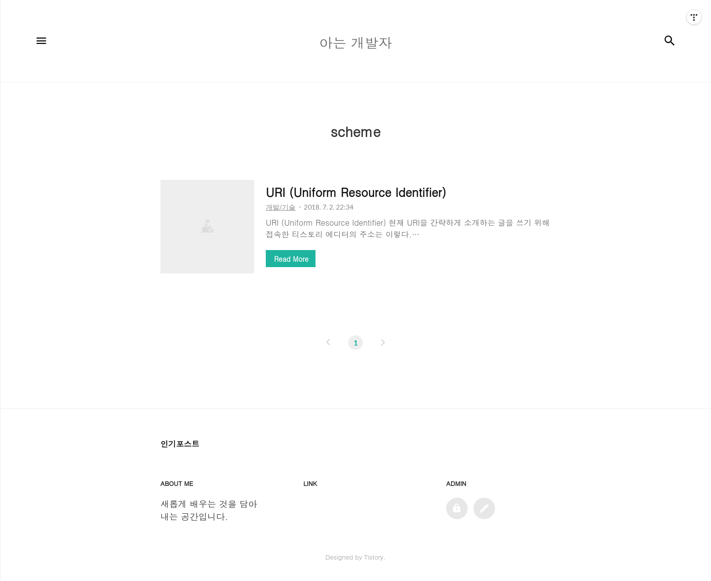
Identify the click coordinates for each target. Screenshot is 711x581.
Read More (291, 259)
